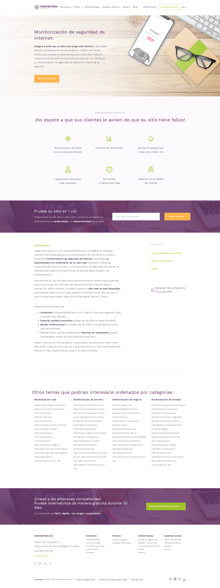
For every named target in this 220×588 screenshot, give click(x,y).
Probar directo (177, 216)
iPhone (141, 549)
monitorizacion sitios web (50, 425)
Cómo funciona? (93, 543)
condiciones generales (85, 579)
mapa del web (136, 579)
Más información (46, 78)
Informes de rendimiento (109, 148)
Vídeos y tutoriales (161, 261)
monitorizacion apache (161, 405)
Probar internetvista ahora (166, 506)
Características (93, 540)
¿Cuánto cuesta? (119, 540)
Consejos (90, 552)
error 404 (116, 405)
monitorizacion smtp (93, 453)
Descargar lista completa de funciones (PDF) (168, 290)
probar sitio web (46, 449)
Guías (154, 268)
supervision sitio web (51, 461)
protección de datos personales (113, 579)
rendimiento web (129, 437)
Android (141, 552)
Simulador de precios (121, 543)
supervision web (51, 453)
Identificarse (149, 7)
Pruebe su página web (148, 540)
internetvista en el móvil (149, 546)
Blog (135, 7)
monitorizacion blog (42, 405)
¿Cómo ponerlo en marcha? (166, 253)
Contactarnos (41, 555)
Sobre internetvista (172, 540)
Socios (167, 549)
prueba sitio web (163, 465)
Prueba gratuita (169, 7)
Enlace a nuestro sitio (147, 543)
